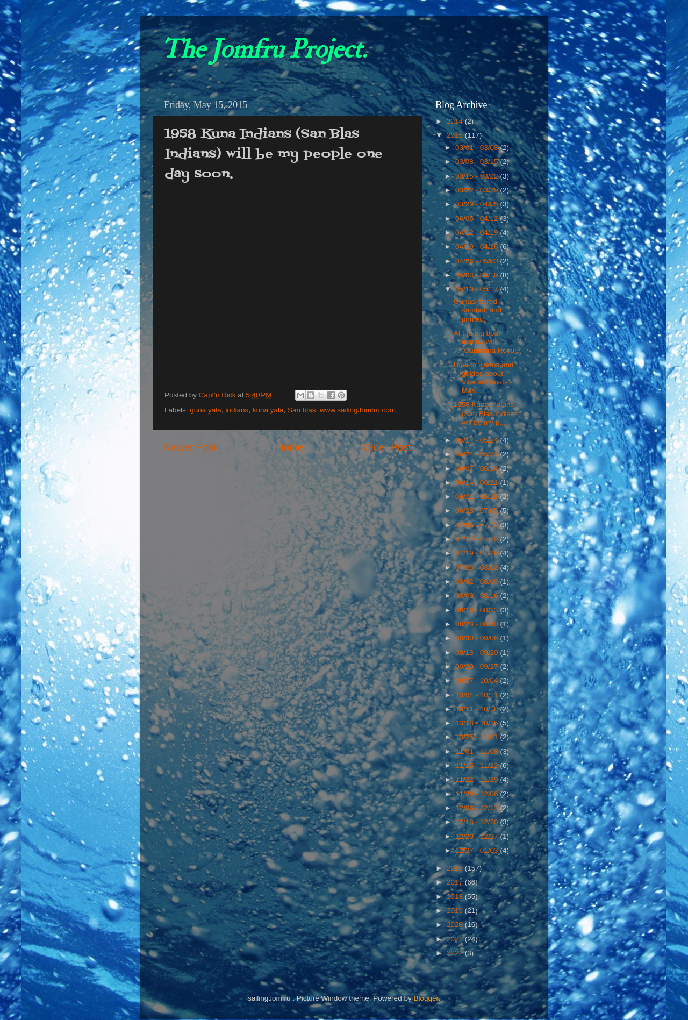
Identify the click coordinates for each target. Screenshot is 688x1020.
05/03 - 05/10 (477, 275)
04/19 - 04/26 (477, 246)
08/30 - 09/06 (477, 638)
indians (236, 410)
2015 (456, 135)
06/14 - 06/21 (477, 483)
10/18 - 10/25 (477, 723)
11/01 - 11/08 (477, 751)
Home (289, 447)
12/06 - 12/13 (477, 808)
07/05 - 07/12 (477, 525)
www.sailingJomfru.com (358, 410)
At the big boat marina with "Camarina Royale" (488, 341)
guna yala (205, 410)
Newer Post (190, 447)
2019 (456, 911)
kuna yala (268, 410)
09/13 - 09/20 (477, 652)
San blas (302, 410)
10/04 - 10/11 (477, 695)
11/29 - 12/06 (477, 794)
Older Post (387, 447)
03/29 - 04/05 (477, 204)
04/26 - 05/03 (477, 261)
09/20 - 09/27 (477, 666)
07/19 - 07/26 (477, 553)
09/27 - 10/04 (477, 680)
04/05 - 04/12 (477, 219)
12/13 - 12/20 (477, 822)
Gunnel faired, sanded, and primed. (477, 310)
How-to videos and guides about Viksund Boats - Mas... (484, 378)
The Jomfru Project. (264, 49)
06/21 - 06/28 (477, 497)
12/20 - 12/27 (477, 836)
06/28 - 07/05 (477, 511)
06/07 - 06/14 (477, 469)
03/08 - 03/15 (477, 162)
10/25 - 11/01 (477, 737)
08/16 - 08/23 (477, 610)
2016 (456, 868)
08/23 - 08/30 (477, 624)
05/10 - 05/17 (477, 289)
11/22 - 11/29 (477, 779)
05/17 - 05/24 (477, 440)
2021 (456, 939)
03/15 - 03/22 (477, 176)
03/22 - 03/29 (477, 190)
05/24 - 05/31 (477, 454)
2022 (456, 953)
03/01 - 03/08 (477, 148)
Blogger (425, 998)
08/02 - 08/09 (477, 581)
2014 (456, 121)
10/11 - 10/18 (477, 709)
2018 (456, 897)
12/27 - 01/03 (477, 850)
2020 (456, 925)
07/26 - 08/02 (477, 568)
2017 (456, 882)
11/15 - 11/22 (477, 765)
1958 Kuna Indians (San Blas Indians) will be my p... (487, 413)
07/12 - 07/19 (477, 539)
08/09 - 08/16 (477, 595)
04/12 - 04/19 (477, 233)
